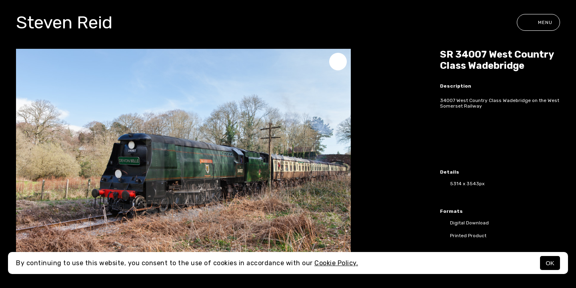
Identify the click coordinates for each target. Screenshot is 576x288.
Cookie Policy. (336, 263)
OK (550, 263)
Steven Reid (64, 22)
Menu (538, 22)
